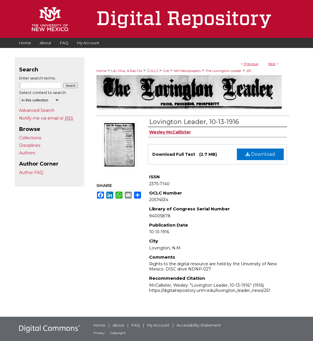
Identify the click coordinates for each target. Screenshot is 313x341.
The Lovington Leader (223, 70)
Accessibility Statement (199, 325)
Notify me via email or (46, 118)
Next (272, 64)
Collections (30, 137)
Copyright (117, 333)
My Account (158, 325)
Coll (166, 70)
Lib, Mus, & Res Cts (126, 70)
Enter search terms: (37, 78)
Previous (251, 64)
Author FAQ (31, 172)
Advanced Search (36, 110)
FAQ (135, 325)
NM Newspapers (187, 70)
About (118, 325)
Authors (27, 152)
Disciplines (29, 145)
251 (248, 70)
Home (101, 70)
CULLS (152, 70)
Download (260, 154)
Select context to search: (43, 92)
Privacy (99, 333)
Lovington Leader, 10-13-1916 (194, 122)
